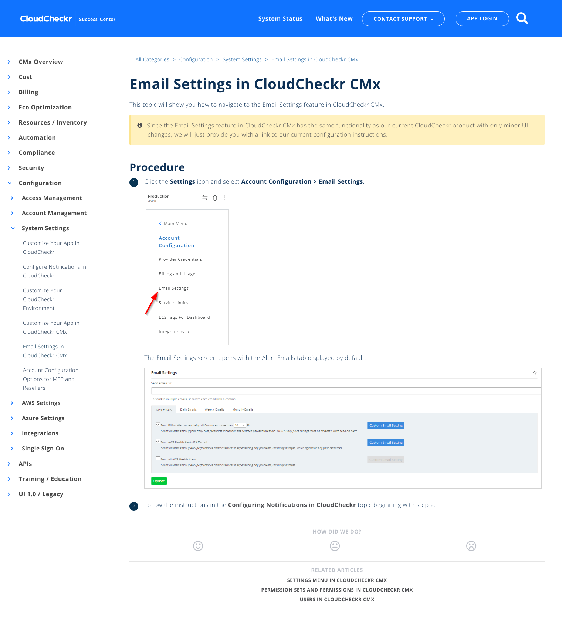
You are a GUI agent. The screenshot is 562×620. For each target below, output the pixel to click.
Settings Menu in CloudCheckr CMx (337, 580)
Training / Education (50, 479)
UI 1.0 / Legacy (41, 494)
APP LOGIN (482, 18)
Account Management (54, 213)
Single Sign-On (42, 448)
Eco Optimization (45, 107)
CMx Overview (40, 62)
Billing (28, 92)
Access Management (51, 198)
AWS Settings (41, 403)
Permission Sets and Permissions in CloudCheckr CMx (337, 589)
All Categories (153, 59)
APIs (25, 464)
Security (31, 168)
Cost (25, 77)
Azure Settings (43, 418)
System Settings (45, 228)
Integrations (40, 433)
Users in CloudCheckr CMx (337, 599)
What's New (334, 18)
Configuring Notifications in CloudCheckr (292, 505)
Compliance (36, 153)
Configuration (40, 183)
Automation (37, 137)
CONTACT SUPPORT (401, 18)
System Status (280, 18)
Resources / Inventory (52, 122)
